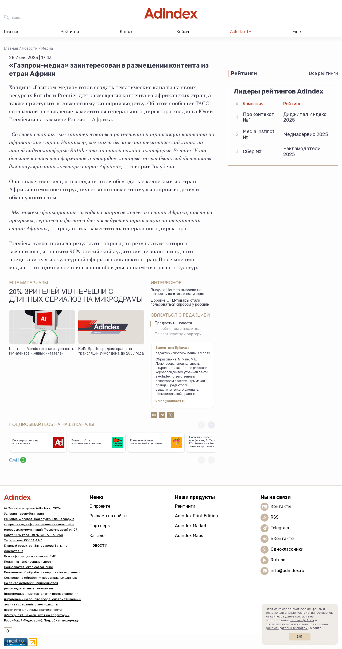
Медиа (47, 48)
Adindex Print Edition (196, 515)
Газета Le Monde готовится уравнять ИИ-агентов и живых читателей (41, 351)
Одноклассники (287, 549)
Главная (11, 48)
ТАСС (202, 103)
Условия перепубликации (24, 513)
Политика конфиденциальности (28, 561)
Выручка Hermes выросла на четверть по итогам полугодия (177, 292)
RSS (275, 517)
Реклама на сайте (108, 515)
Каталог (98, 535)
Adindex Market (191, 525)
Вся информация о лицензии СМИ (30, 556)
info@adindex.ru (287, 570)
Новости (29, 48)
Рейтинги (185, 506)
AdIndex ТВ (240, 31)
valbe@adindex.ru (170, 401)
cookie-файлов (302, 620)
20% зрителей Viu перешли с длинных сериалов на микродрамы (76, 296)
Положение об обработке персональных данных (42, 572)
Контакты (281, 506)
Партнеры (100, 525)
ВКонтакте (282, 538)
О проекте (100, 506)
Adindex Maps (189, 535)
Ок (299, 636)
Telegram (280, 527)
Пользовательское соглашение (28, 567)
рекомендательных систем (287, 628)
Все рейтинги (323, 73)
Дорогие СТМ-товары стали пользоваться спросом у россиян (180, 303)
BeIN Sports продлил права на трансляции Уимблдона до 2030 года (111, 351)
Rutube (278, 559)
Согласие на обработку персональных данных (40, 578)
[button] (211, 425)
